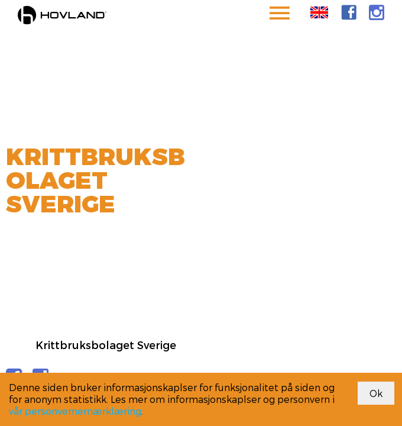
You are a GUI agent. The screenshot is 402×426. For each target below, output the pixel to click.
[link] (349, 12)
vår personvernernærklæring (75, 411)
